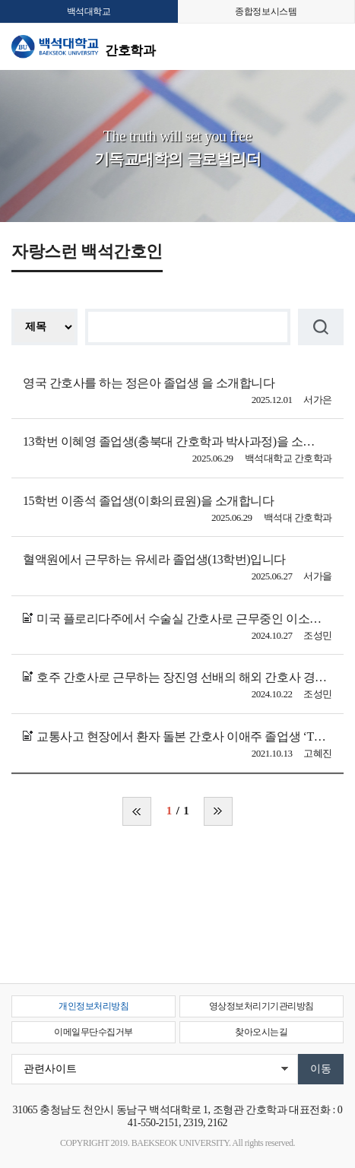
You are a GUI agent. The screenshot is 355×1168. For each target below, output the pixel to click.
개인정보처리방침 (93, 1006)
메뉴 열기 (332, 46)
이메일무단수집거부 (93, 1032)
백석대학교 (89, 11)
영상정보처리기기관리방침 (261, 1006)
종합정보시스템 (265, 11)
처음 (136, 811)
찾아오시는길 (261, 1032)
